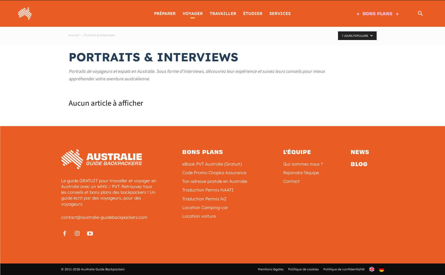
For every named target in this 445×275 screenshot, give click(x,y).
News (360, 152)
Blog (359, 164)
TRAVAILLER (223, 13)
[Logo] (43, 13)
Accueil (74, 35)
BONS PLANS (378, 13)
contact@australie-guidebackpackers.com (104, 217)
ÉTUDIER (252, 13)
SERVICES (280, 13)
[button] (420, 14)
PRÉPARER (165, 13)
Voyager (193, 13)
